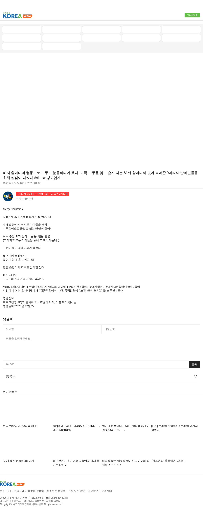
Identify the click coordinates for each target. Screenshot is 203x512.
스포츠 (181, 37)
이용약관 (92, 491)
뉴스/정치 (101, 29)
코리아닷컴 (192, 15)
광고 (16, 491)
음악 (61, 46)
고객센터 (106, 491)
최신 (21, 29)
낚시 (21, 37)
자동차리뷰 (141, 29)
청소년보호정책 (56, 491)
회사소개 (5, 491)
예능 (101, 37)
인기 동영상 (62, 29)
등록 (194, 364)
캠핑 (61, 37)
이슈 (141, 37)
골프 (181, 29)
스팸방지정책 (76, 491)
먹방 (21, 46)
